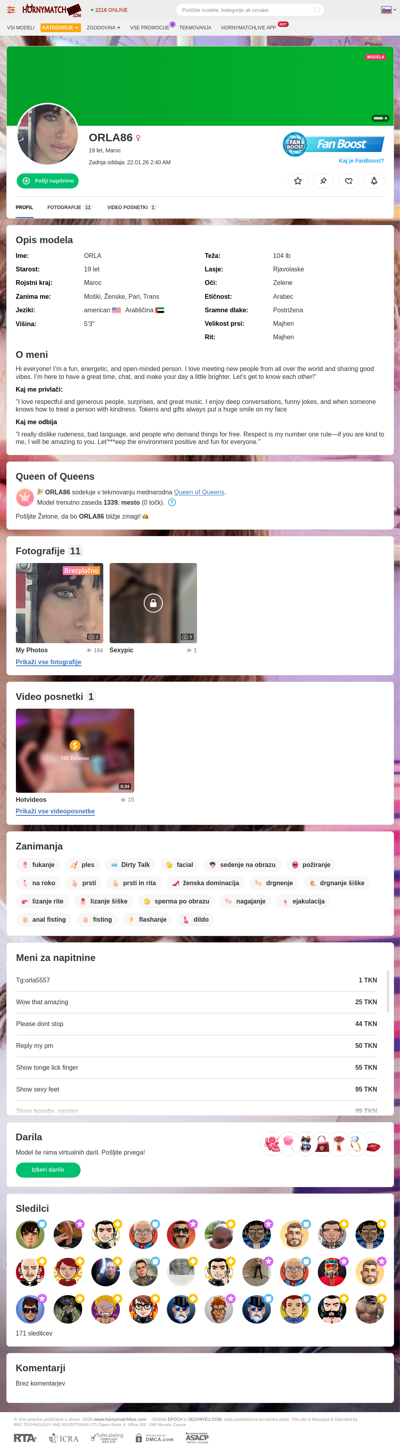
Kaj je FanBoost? (361, 161)
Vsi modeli (21, 28)
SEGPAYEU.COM (205, 1419)
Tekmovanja (195, 28)
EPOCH (175, 1419)
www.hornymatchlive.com (120, 1419)
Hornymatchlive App (250, 27)
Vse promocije (152, 27)
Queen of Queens (199, 492)
